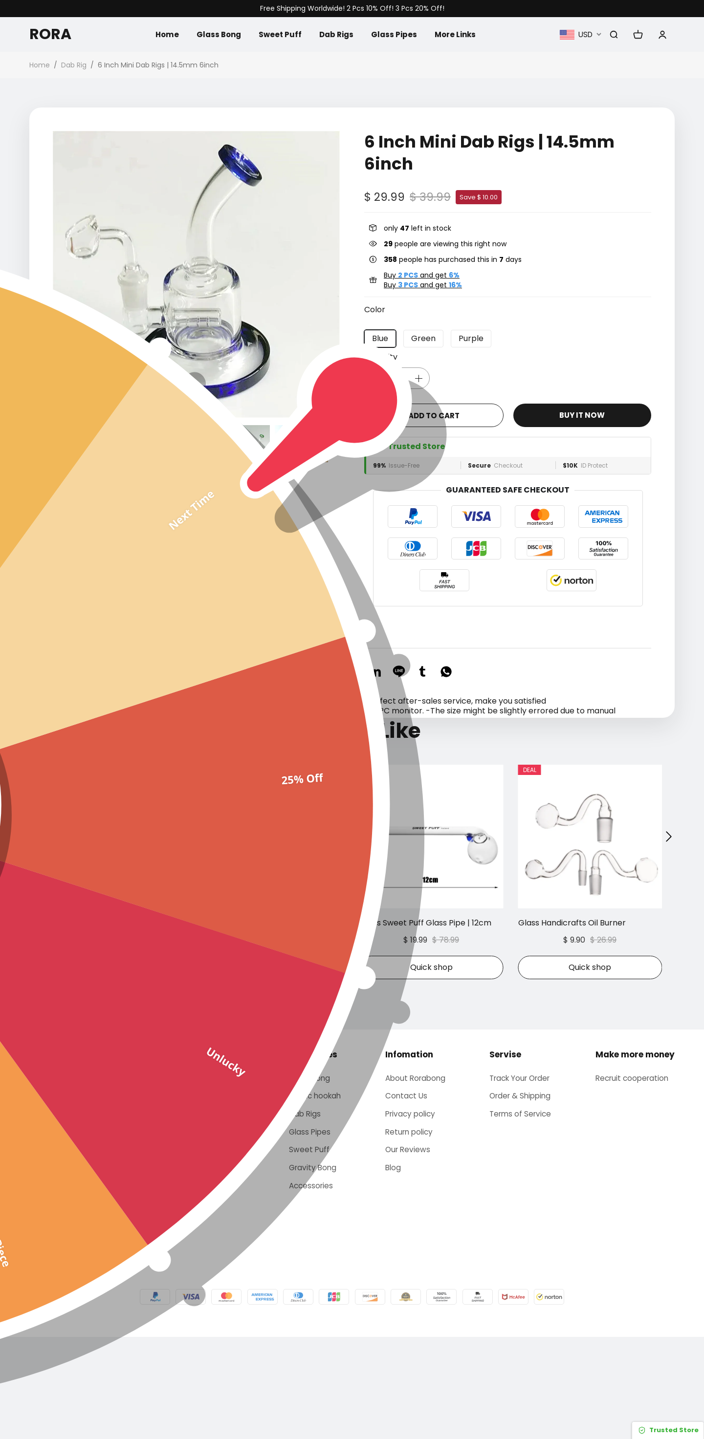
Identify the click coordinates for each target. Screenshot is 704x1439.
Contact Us (405, 1193)
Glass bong (307, 1175)
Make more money (635, 1151)
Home (162, 34)
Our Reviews (406, 1249)
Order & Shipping (520, 1193)
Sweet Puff (278, 34)
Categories (310, 1151)
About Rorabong (415, 1175)
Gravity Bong (310, 1268)
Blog (391, 1268)
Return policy (408, 1231)
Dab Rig (74, 65)
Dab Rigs (336, 34)
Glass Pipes (395, 34)
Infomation (407, 1151)
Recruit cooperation (634, 1175)
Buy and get (422, 275)
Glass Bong (215, 34)
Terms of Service (520, 1212)
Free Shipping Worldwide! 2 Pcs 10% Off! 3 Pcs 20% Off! (352, 8)
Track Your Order (521, 1175)
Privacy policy (410, 1212)
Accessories (309, 1287)
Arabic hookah (314, 1193)
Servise (504, 1151)
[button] (59, 444)
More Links (458, 34)
